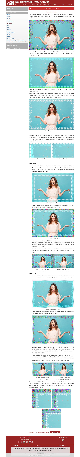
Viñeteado (9, 36)
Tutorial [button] (39, 4)
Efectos (9, 10)
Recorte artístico (11, 33)
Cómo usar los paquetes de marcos (15, 40)
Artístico (9, 29)
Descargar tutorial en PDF (13, 48)
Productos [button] (17, 4)
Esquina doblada (10, 22)
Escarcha (9, 31)
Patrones (9, 16)
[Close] (67, 448)
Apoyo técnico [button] (47, 4)
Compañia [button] (55, 4)
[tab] (17, 8)
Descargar (25, 4)
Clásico (8, 14)
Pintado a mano (10, 38)
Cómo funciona (10, 8)
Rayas (8, 18)
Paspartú (9, 34)
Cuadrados (9, 23)
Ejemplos (9, 44)
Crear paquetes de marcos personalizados (17, 42)
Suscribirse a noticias (63, 439)
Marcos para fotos (11, 12)
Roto (8, 25)
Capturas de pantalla (12, 46)
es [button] (72, 4)
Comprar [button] (32, 4)
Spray (8, 27)
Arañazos (9, 20)
